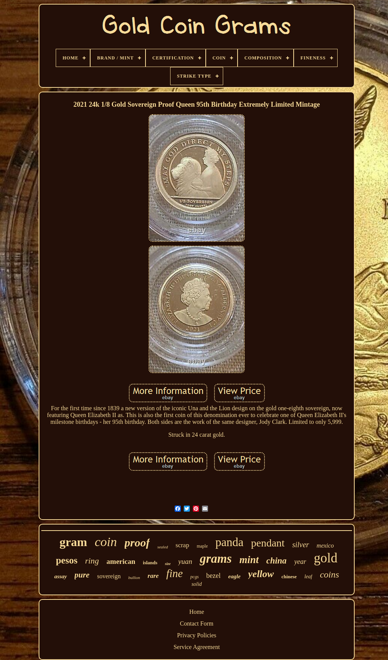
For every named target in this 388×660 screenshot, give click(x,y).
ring (92, 560)
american (120, 561)
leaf (308, 576)
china (276, 560)
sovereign (108, 576)
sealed (162, 547)
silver (300, 544)
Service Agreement (197, 647)
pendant (268, 543)
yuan (185, 561)
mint (249, 559)
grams (216, 558)
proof (137, 542)
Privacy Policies (196, 635)
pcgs (194, 576)
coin (106, 542)
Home (196, 612)
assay (60, 576)
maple (202, 546)
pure (82, 574)
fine (174, 573)
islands (150, 562)
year (300, 561)
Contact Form (196, 623)
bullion (134, 577)
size (168, 564)
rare (153, 575)
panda (229, 542)
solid (196, 584)
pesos (66, 560)
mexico (325, 545)
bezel (213, 575)
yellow (261, 573)
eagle (234, 576)
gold (325, 558)
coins (329, 574)
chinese (289, 576)
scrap (182, 545)
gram (73, 542)
